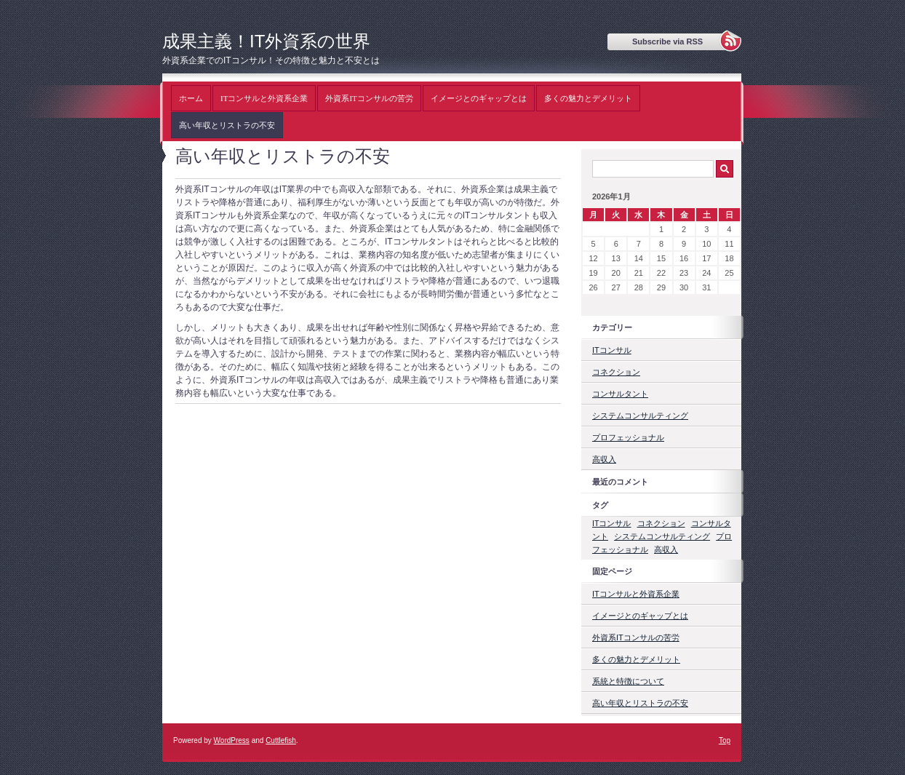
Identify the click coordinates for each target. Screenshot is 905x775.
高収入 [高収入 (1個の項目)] (666, 549)
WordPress (232, 740)
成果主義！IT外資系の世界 (266, 41)
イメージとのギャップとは (479, 98)
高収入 (604, 459)
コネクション (616, 371)
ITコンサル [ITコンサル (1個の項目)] (611, 523)
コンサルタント (620, 393)
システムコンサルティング (640, 415)
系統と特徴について (628, 681)
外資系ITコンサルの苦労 (368, 98)
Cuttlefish (281, 740)
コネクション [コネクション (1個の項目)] (661, 523)
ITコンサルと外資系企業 (264, 98)
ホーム (191, 98)
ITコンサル (611, 350)
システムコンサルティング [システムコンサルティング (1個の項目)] (662, 536)
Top (724, 740)
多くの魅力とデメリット (588, 98)
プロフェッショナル (628, 437)
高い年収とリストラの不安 (227, 125)
